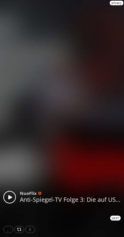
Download (31, 229)
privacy (116, 3)
